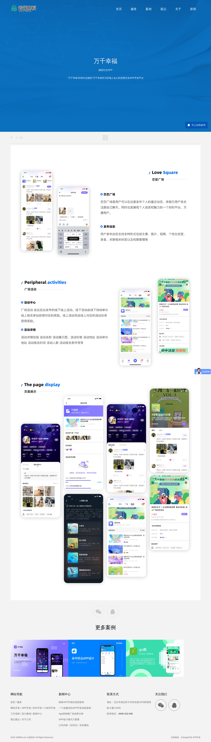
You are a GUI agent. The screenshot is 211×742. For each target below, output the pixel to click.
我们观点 (15, 719)
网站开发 (15, 708)
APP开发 (26, 708)
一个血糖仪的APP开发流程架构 (75, 708)
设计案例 (26, 713)
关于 (178, 9)
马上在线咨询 (198, 125)
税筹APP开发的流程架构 (71, 702)
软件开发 (37, 708)
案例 (148, 9)
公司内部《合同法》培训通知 (74, 725)
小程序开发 (50, 708)
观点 (163, 9)
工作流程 (15, 713)
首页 (119, 9)
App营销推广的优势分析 (71, 713)
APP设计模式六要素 (69, 719)
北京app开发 (186, 737)
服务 (134, 9)
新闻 (193, 9)
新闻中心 (37, 713)
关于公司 (26, 719)
